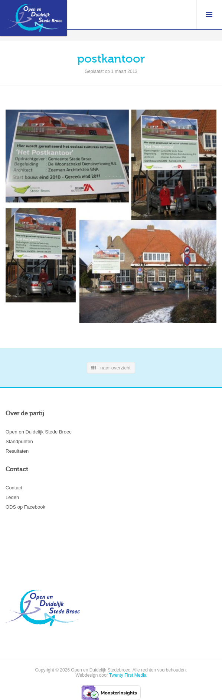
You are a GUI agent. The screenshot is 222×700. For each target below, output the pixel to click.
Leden (12, 497)
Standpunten (19, 441)
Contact (14, 487)
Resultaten (17, 451)
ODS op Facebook (25, 507)
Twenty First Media (128, 675)
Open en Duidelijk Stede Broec (39, 432)
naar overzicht (111, 368)
